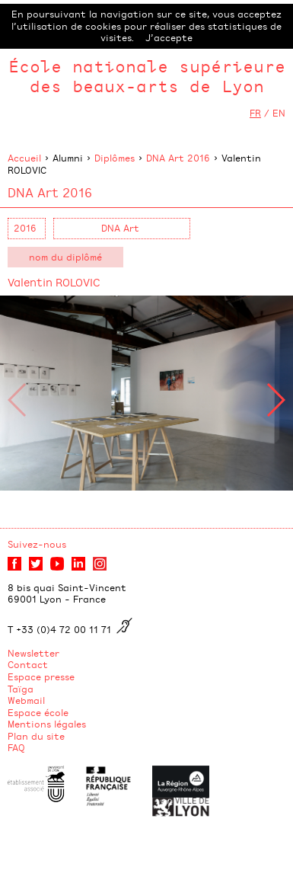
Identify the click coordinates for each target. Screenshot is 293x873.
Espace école (38, 712)
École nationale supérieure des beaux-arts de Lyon (146, 76)
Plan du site (36, 736)
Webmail (26, 700)
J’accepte (169, 37)
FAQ (16, 747)
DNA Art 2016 (178, 158)
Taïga (20, 689)
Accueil (24, 158)
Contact (28, 664)
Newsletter (33, 653)
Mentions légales (47, 724)
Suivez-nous (37, 544)
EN (278, 113)
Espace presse (41, 676)
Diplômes (114, 158)
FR (255, 113)
